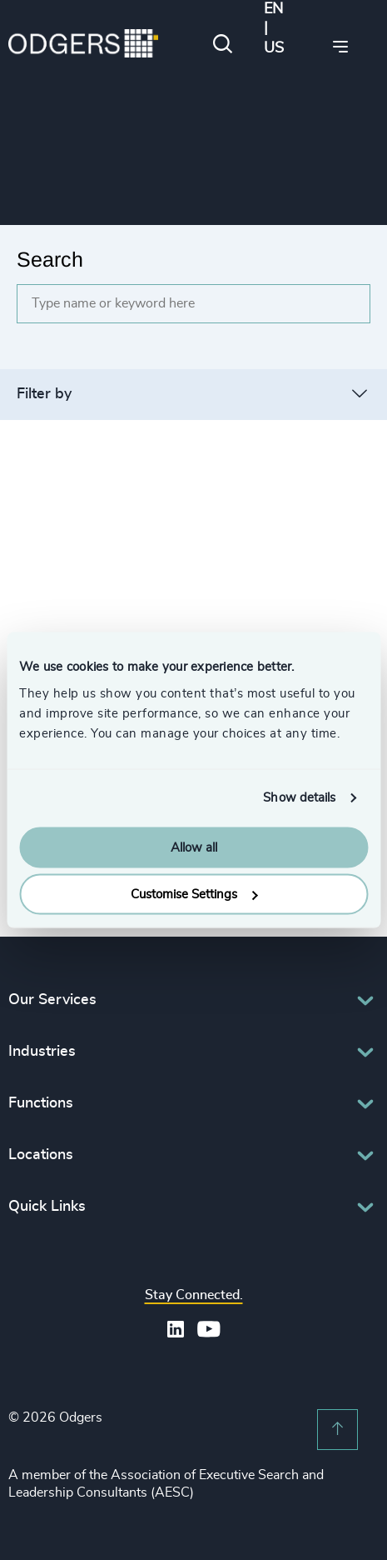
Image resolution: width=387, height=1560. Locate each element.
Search (50, 259)
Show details (299, 798)
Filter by (44, 394)
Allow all (194, 847)
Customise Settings (194, 894)
